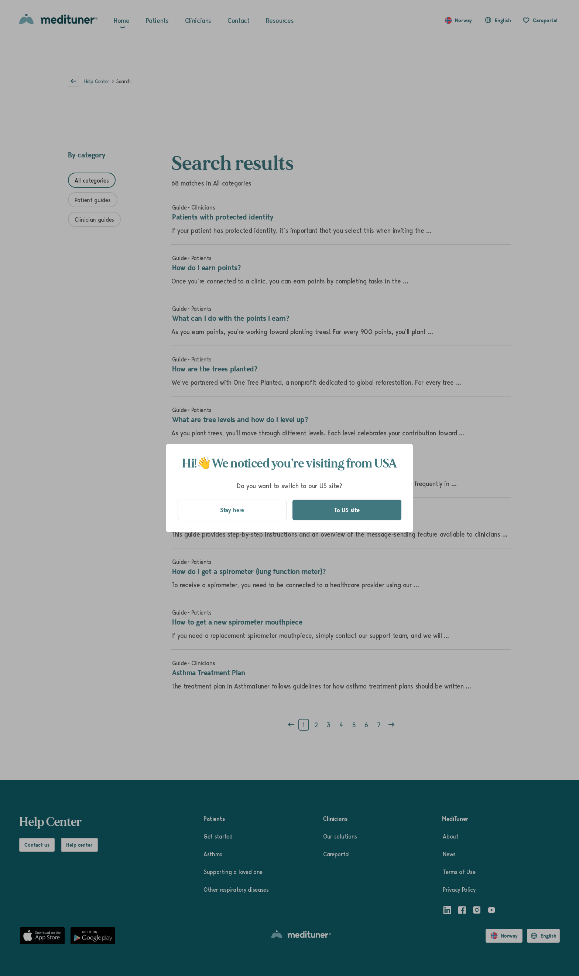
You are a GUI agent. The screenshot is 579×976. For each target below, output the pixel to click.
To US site (347, 510)
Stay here (232, 510)
